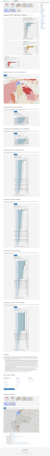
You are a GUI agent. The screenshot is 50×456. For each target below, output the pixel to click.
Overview (42, 6)
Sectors (17, 387)
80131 (23, 442)
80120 (13, 442)
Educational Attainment (31, 379)
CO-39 (13, 441)
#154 (28, 308)
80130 (22, 442)
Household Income (18, 379)
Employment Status (43, 23)
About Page (28, 371)
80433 (27, 442)
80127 (16, 442)
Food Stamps (17, 382)
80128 (18, 442)
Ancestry (42, 12)
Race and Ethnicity (6, 382)
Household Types (6, 384)
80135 (25, 442)
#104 (28, 205)
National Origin (6, 387)
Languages (5, 390)
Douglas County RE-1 (14, 437)
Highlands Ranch (14, 436)
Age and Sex (42, 8)
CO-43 (15, 441)
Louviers (18, 436)
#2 (37, 41)
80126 (15, 442)
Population (5, 379)
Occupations (17, 384)
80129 (20, 442)
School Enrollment (43, 28)
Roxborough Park (21, 436)
